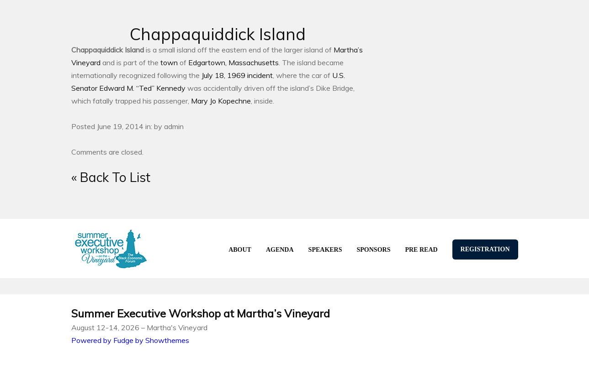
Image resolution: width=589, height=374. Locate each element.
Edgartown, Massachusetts (233, 62)
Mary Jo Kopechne (221, 100)
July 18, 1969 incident (237, 75)
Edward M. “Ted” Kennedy (142, 88)
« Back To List (110, 177)
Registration (485, 249)
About (239, 249)
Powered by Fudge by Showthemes (130, 340)
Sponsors (374, 249)
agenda (280, 249)
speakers (325, 249)
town (169, 62)
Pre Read (421, 249)
